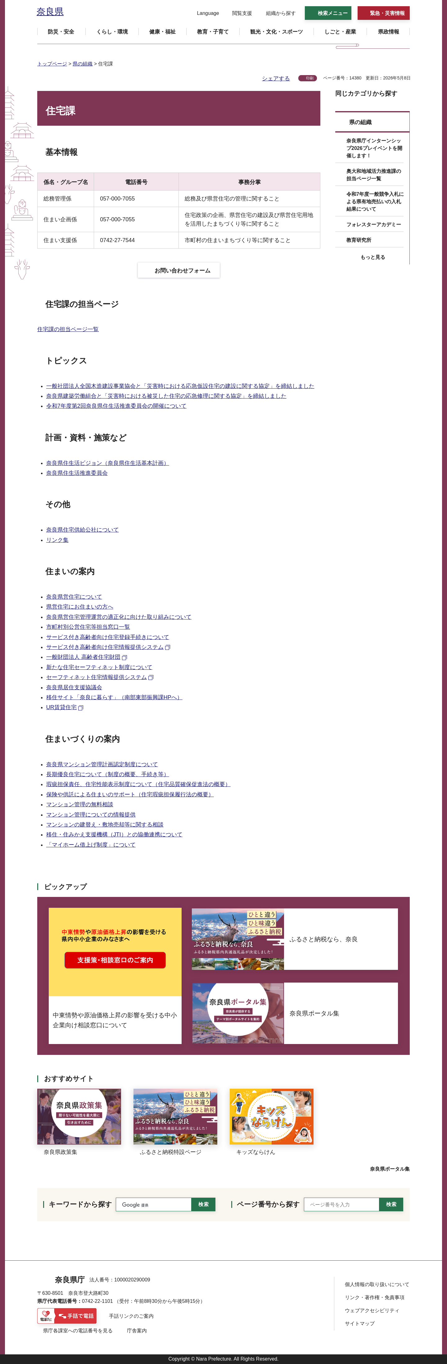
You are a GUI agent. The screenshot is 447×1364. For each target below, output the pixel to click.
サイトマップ (360, 1323)
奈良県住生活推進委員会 (77, 473)
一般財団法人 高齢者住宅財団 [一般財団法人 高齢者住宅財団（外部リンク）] (83, 657)
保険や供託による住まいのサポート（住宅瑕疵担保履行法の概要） (130, 794)
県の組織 (83, 63)
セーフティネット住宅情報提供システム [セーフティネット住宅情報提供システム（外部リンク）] (96, 677)
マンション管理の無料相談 (79, 804)
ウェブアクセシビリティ (372, 1310)
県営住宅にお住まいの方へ (79, 607)
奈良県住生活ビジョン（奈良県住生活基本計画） (107, 463)
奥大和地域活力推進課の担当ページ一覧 (373, 175)
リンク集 (57, 540)
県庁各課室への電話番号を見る (78, 1330)
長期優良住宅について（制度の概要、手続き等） (107, 774)
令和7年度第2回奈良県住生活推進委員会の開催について (116, 406)
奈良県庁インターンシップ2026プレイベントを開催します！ (374, 148)
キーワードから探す (80, 1204)
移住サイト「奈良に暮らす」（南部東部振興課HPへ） (114, 697)
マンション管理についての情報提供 (91, 815)
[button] (204, 13)
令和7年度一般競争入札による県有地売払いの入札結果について (375, 201)
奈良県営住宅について (74, 597)
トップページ (52, 63)
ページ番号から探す (268, 1204)
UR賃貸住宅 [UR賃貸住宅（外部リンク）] (61, 707)
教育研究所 (358, 240)
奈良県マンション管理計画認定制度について (102, 764)
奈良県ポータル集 (390, 1169)
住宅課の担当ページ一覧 (68, 329)
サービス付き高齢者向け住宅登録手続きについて (107, 637)
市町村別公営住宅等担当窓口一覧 (88, 627)
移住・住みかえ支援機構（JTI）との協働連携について (114, 834)
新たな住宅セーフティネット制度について (99, 667)
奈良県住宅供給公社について (82, 530)
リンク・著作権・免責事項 (374, 1297)
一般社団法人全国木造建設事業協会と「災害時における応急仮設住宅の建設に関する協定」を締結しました (180, 386)
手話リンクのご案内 (131, 1316)
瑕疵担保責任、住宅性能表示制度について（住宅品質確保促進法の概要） (138, 784)
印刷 (310, 78)
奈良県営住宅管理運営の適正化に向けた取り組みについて (119, 617)
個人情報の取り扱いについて (377, 1284)
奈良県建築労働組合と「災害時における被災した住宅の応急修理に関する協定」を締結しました (166, 396)
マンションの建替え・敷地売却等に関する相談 (105, 825)
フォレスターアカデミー (373, 224)
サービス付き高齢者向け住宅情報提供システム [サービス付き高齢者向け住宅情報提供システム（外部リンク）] (105, 647)
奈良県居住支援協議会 (74, 687)
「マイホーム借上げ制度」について (91, 845)
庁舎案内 (137, 1330)
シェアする (276, 78)
